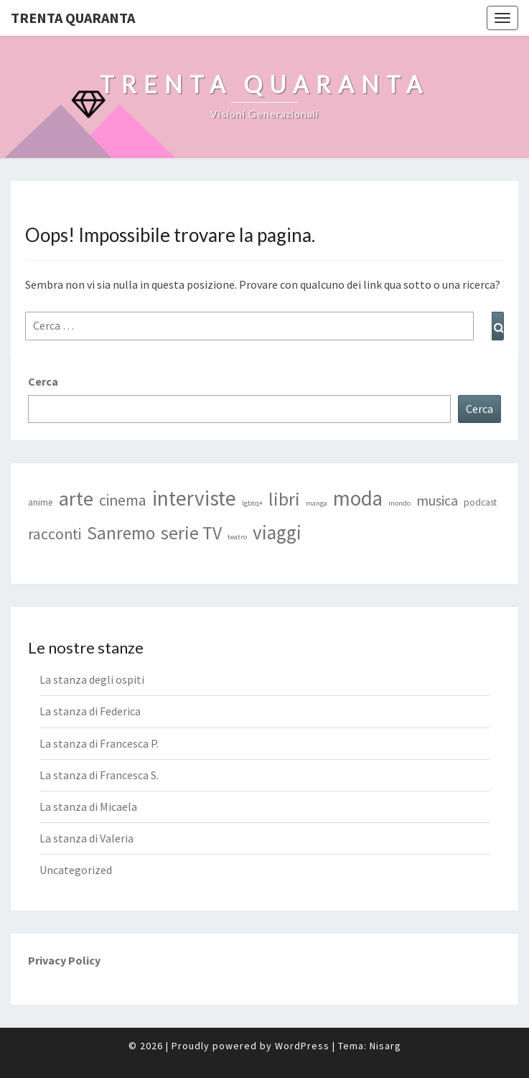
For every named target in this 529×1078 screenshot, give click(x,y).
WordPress (302, 1045)
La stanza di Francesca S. (99, 775)
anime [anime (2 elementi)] (40, 502)
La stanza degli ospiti (91, 679)
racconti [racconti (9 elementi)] (54, 534)
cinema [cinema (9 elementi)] (122, 500)
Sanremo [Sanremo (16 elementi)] (121, 532)
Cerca (43, 381)
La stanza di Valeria (86, 838)
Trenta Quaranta (73, 18)
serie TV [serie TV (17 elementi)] (191, 532)
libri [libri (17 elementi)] (284, 499)
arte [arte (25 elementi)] (76, 498)
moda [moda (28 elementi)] (358, 498)
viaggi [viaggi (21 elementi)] (277, 532)
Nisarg (385, 1045)
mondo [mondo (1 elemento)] (399, 503)
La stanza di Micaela (88, 806)
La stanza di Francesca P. (99, 743)
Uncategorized (75, 870)
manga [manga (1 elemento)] (316, 503)
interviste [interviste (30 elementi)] (194, 498)
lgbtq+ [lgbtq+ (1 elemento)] (252, 503)
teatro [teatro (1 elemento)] (237, 537)
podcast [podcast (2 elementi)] (480, 502)
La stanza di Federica (90, 711)
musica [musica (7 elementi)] (437, 500)
